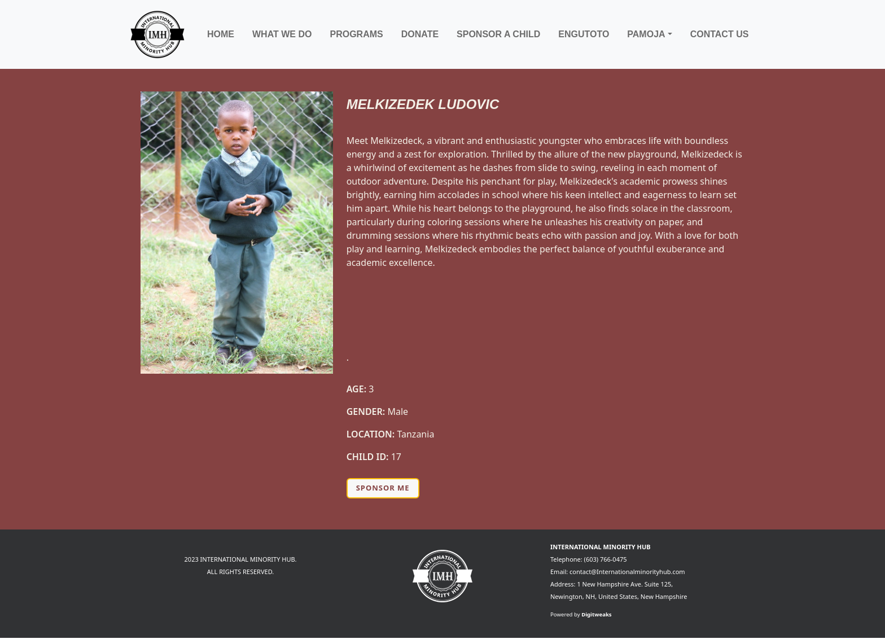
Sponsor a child (498, 34)
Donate (420, 34)
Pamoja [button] (646, 34)
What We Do (282, 34)
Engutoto (583, 34)
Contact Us (719, 34)
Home (220, 34)
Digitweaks (596, 614)
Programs (356, 34)
